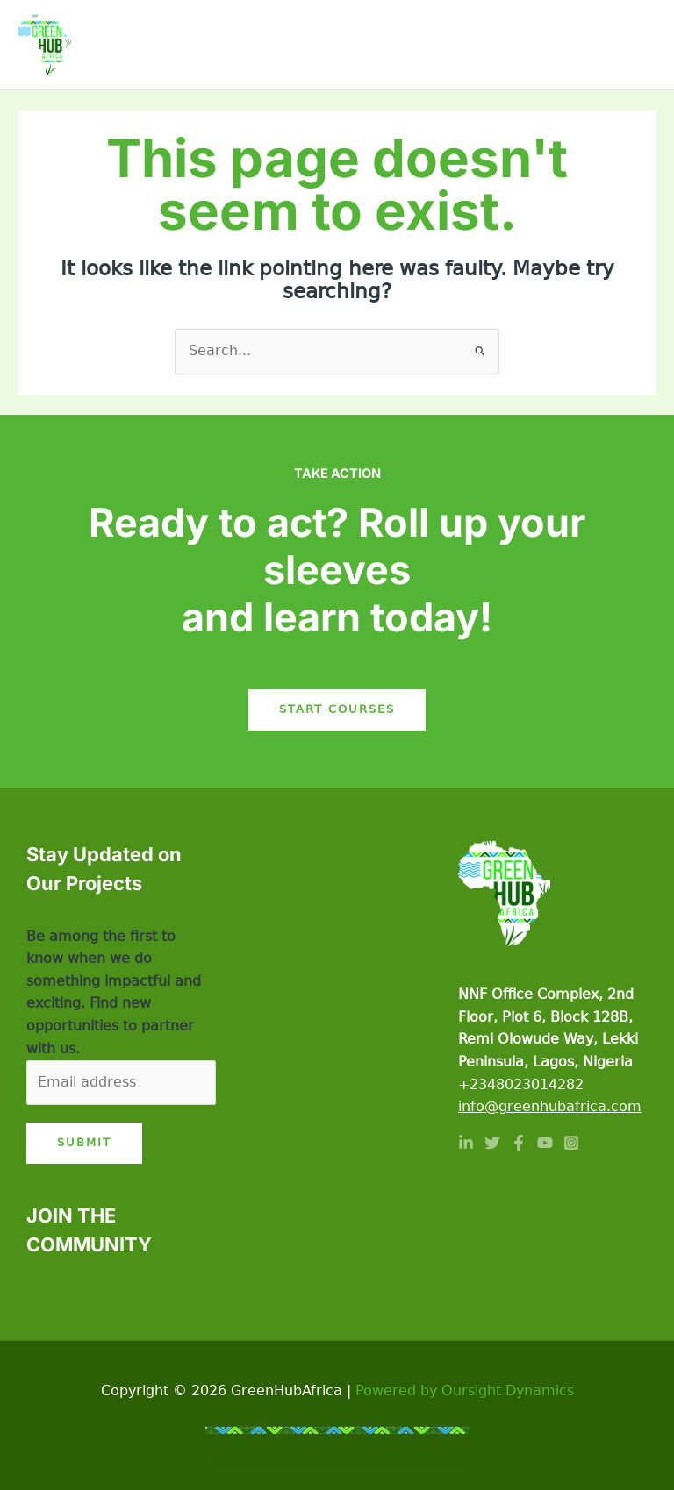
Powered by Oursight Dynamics (464, 1391)
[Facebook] (519, 1143)
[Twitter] (492, 1143)
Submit (84, 1142)
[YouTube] (545, 1143)
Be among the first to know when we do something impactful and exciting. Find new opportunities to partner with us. (113, 993)
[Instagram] (571, 1143)
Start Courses (337, 709)
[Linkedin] (466, 1143)
